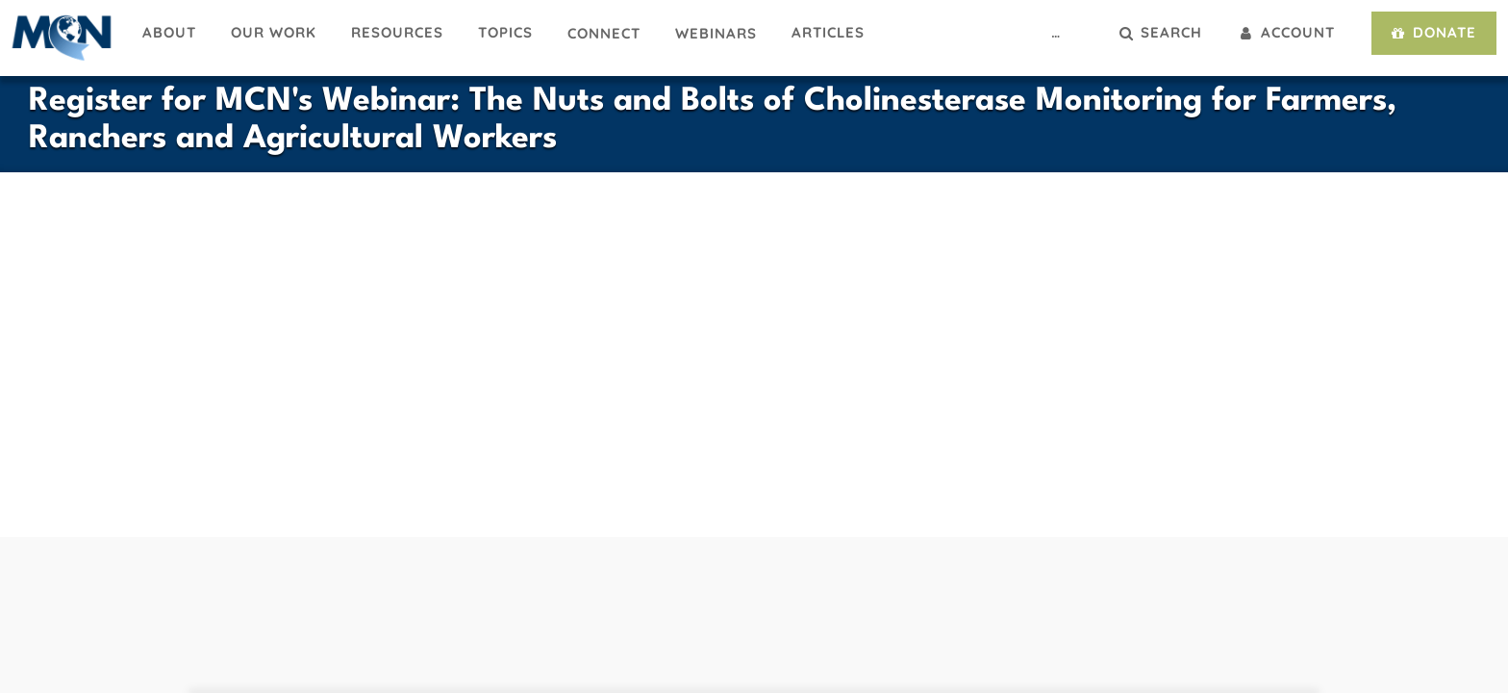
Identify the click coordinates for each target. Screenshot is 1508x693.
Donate (1432, 32)
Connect (604, 33)
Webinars (716, 33)
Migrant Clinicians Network (62, 38)
